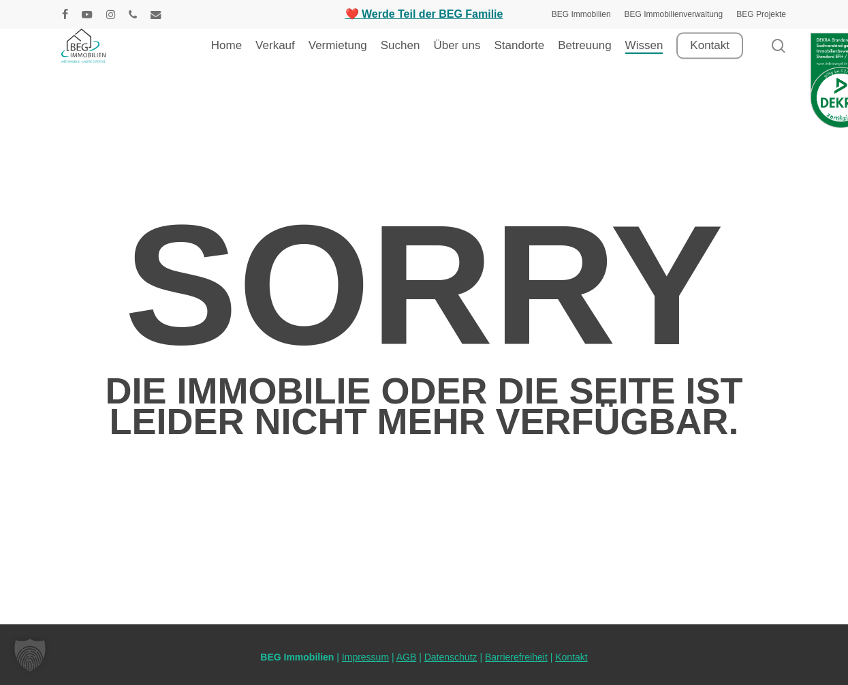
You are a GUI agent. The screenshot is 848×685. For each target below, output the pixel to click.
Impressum (365, 657)
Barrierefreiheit (516, 657)
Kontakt (571, 657)
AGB (406, 657)
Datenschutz (450, 657)
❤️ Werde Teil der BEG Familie (424, 14)
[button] (30, 655)
